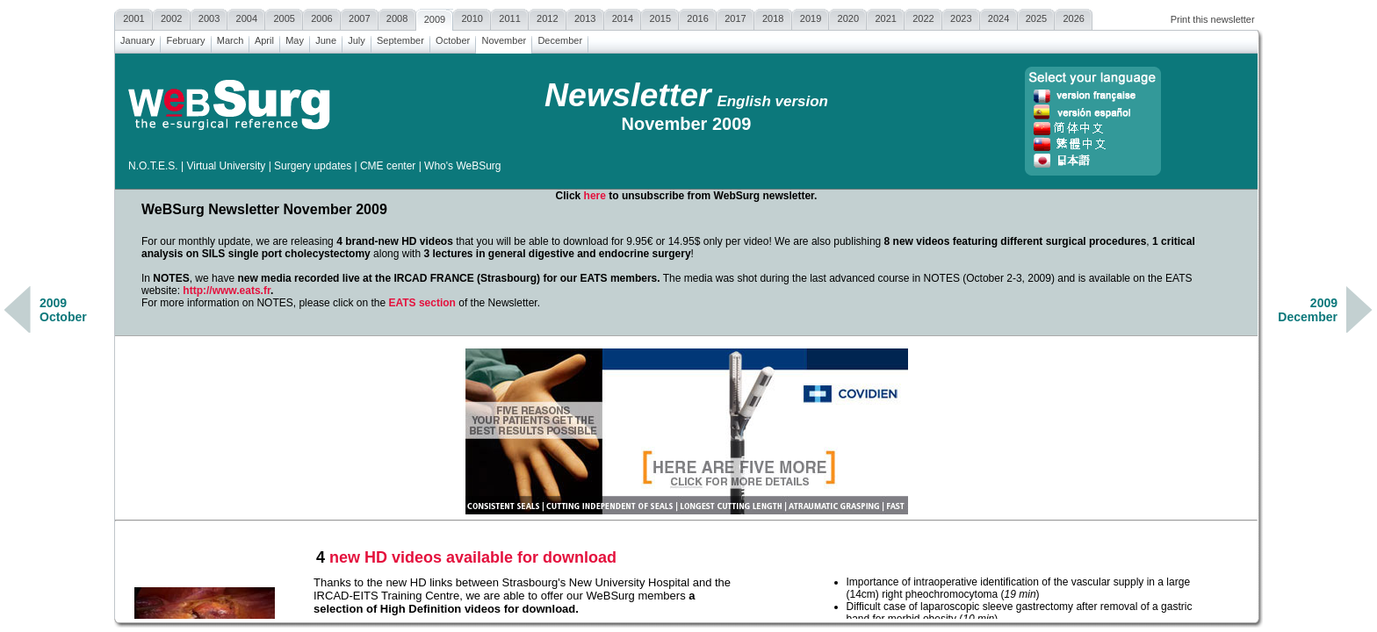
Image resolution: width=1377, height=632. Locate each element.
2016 (698, 16)
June (326, 38)
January (137, 38)
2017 (735, 16)
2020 (848, 16)
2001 (134, 16)
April (264, 38)
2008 (397, 16)
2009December (1307, 310)
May (294, 38)
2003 (209, 16)
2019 (811, 16)
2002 (172, 16)
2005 (284, 16)
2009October (63, 310)
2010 (472, 16)
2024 (999, 16)
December (560, 38)
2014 (623, 16)
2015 (660, 16)
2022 (923, 16)
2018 (773, 16)
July (356, 38)
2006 (322, 16)
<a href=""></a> (686, 336)
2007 (359, 16)
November (503, 38)
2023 (961, 16)
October (452, 38)
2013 (585, 16)
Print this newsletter (1213, 19)
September (400, 38)
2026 (1073, 16)
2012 (547, 16)
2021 (886, 16)
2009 (435, 17)
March (230, 38)
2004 (246, 16)
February (185, 38)
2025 (1037, 16)
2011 (510, 16)
